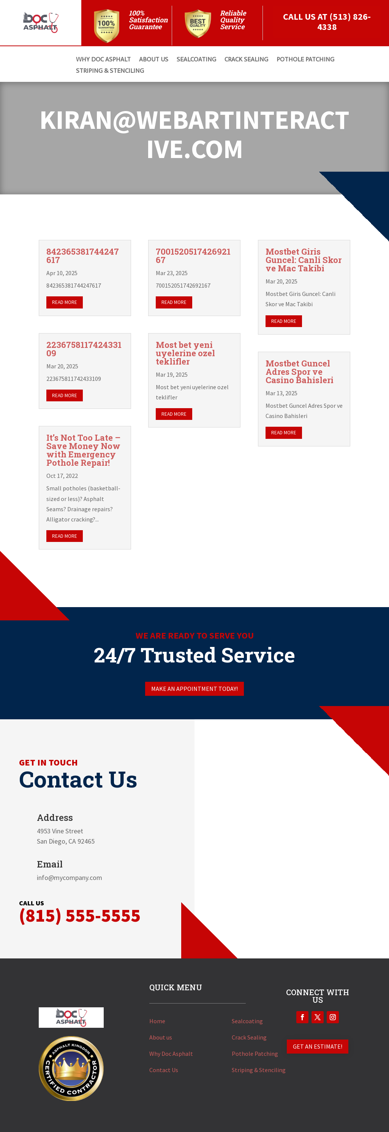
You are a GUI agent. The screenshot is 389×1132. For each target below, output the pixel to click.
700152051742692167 (193, 255)
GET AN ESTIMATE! (317, 1046)
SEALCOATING (196, 60)
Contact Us (163, 1070)
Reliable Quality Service (233, 19)
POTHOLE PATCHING (305, 60)
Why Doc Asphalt (171, 1053)
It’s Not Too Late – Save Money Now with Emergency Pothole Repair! (83, 450)
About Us (153, 60)
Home (157, 1021)
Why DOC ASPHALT (103, 60)
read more (64, 302)
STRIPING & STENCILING (110, 71)
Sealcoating (247, 1021)
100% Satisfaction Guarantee (148, 19)
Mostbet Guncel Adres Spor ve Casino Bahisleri (300, 371)
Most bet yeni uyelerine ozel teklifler (185, 353)
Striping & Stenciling (259, 1070)
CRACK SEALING (246, 60)
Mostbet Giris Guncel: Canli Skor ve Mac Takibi (304, 260)
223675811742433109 (84, 349)
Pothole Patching (255, 1053)
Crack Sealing (249, 1037)
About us (160, 1037)
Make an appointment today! (194, 688)
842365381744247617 (82, 255)
